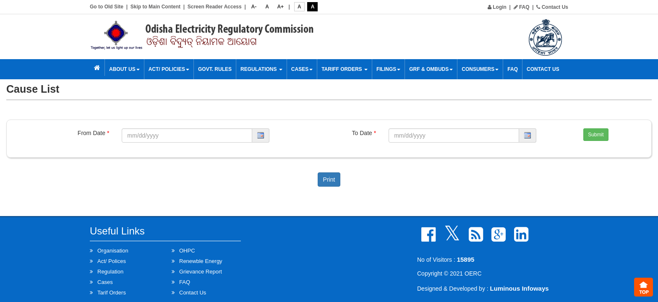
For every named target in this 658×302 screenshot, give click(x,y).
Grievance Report (200, 271)
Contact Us (552, 7)
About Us (124, 69)
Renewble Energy (200, 261)
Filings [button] (388, 69)
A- (254, 7)
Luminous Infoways (519, 288)
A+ (280, 7)
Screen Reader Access (215, 7)
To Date (364, 133)
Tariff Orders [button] (344, 69)
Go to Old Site (106, 7)
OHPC (187, 250)
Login (497, 7)
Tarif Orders (111, 292)
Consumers (480, 69)
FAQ (522, 7)
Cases (302, 69)
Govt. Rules (215, 69)
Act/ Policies (169, 69)
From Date (93, 133)
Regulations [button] (261, 69)
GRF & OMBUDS (431, 69)
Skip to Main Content (155, 7)
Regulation (110, 271)
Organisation (112, 250)
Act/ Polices (111, 261)
